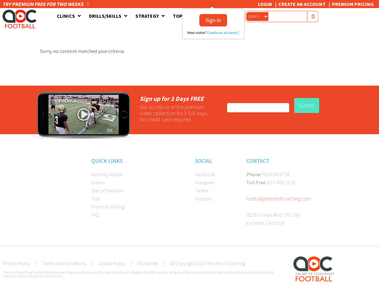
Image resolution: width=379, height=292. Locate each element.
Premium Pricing (353, 4)
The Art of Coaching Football (21, 19)
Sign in (213, 20)
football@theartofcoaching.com (278, 198)
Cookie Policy (111, 263)
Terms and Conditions (64, 263)
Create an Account (302, 4)
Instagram (205, 182)
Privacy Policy (16, 263)
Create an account (223, 32)
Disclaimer (147, 263)
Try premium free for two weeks (45, 4)
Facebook (205, 174)
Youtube (203, 198)
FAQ (95, 215)
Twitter (201, 190)
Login (265, 4)
